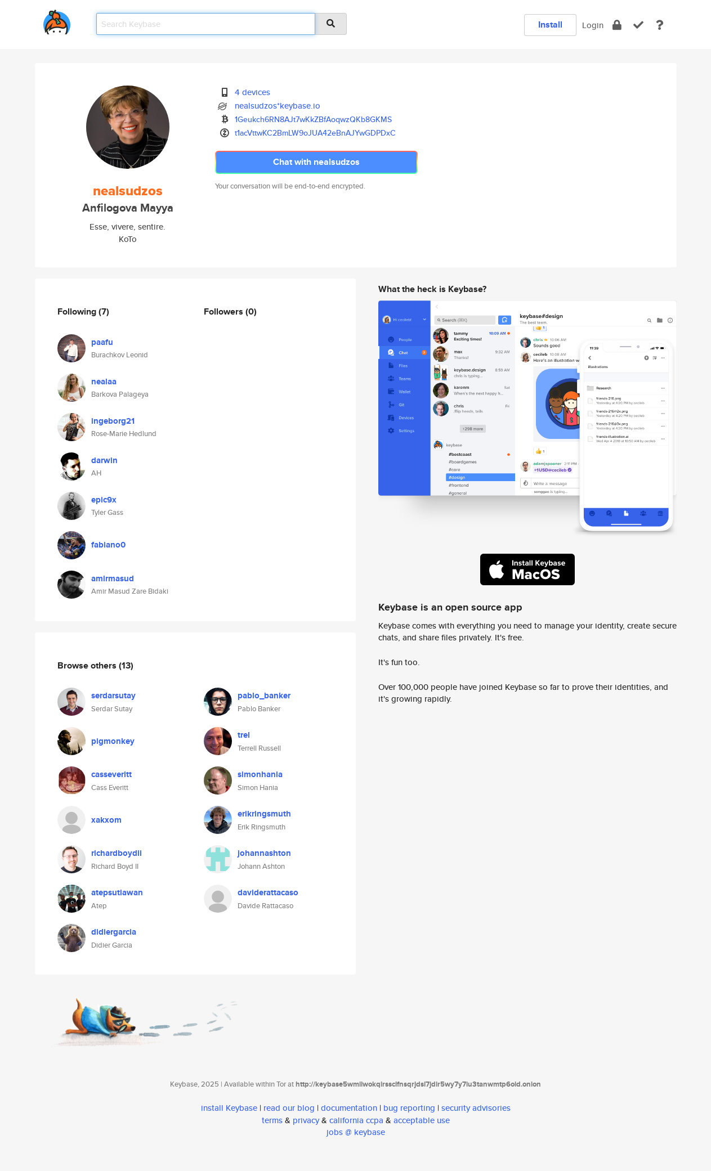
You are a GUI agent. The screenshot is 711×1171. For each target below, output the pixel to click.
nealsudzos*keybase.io (277, 105)
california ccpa (356, 1120)
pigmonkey (113, 741)
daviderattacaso (268, 892)
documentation (349, 1108)
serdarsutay (113, 695)
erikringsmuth (264, 813)
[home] (56, 20)
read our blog (289, 1108)
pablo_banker (264, 695)
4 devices (252, 92)
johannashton (264, 853)
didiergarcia (113, 932)
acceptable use (421, 1120)
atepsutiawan (117, 892)
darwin (104, 460)
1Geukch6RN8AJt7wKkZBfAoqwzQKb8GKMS (313, 119)
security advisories (476, 1108)
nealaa (104, 381)
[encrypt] (616, 25)
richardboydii (116, 853)
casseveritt (111, 774)
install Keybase (229, 1108)
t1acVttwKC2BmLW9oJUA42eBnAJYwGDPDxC (315, 132)
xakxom (106, 820)
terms (272, 1120)
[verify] (638, 25)
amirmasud (112, 578)
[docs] (660, 25)
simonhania (260, 774)
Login (592, 25)
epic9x (104, 499)
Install (550, 24)
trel (244, 735)
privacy (306, 1120)
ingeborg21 (113, 421)
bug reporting (409, 1108)
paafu (102, 342)
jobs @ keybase (356, 1132)
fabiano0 (108, 545)
